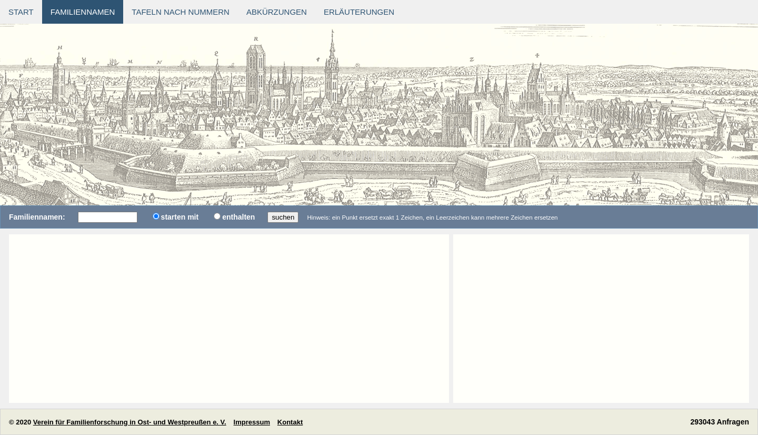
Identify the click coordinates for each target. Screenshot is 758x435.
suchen (283, 217)
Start (21, 11)
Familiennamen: (37, 217)
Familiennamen (83, 11)
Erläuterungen (359, 11)
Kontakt (290, 422)
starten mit (180, 217)
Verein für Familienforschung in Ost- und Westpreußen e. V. (129, 422)
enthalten (238, 217)
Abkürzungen (276, 11)
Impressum (252, 422)
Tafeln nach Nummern (181, 11)
